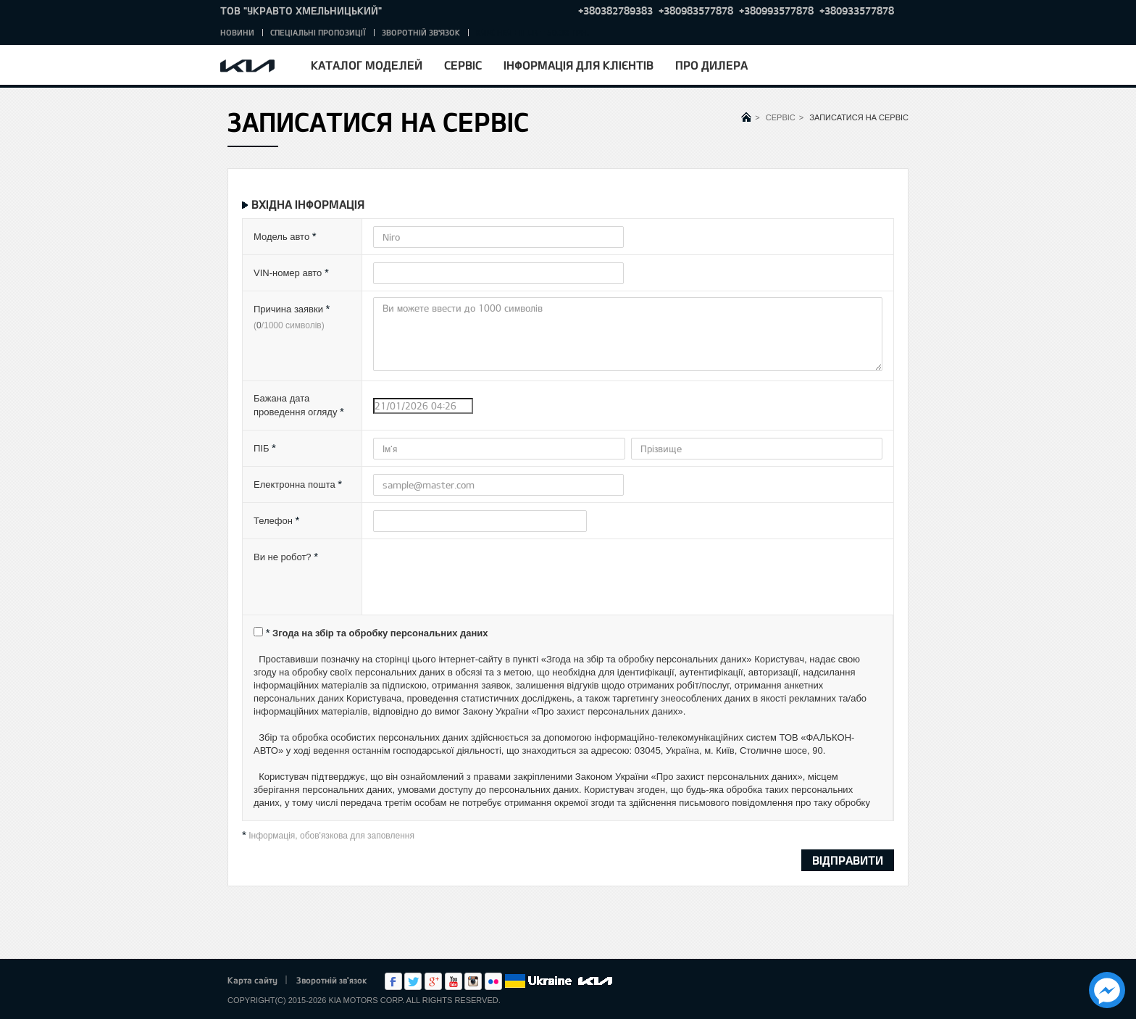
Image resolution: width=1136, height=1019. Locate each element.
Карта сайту (252, 980)
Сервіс (463, 65)
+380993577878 (776, 10)
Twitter (413, 981)
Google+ (433, 981)
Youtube (453, 981)
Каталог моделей (366, 65)
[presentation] (483, 580)
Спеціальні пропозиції (318, 32)
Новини (237, 32)
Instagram (473, 981)
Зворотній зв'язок (421, 32)
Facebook (393, 981)
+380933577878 (856, 10)
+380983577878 (696, 10)
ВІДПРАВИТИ (847, 860)
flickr (493, 981)
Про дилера (711, 65)
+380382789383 (615, 10)
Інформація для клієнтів (578, 65)
